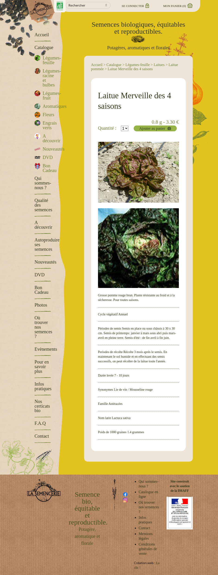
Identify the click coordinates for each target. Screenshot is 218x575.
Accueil (97, 65)
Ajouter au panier (152, 128)
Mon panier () (177, 6)
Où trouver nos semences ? (149, 507)
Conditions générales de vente (148, 548)
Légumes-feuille (137, 65)
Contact (144, 528)
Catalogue (114, 65)
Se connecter (135, 6)
